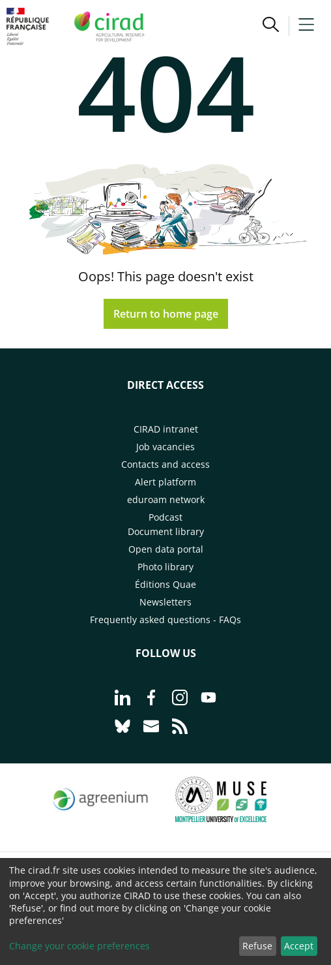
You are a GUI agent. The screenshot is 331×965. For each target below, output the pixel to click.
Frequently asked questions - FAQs (165, 619)
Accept (298, 946)
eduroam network (166, 499)
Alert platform (165, 482)
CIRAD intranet (166, 429)
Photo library (165, 566)
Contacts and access (165, 464)
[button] (271, 26)
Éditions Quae (165, 584)
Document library (166, 531)
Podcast (165, 517)
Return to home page (165, 314)
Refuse (257, 946)
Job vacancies (165, 446)
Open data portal (165, 549)
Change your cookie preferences (79, 946)
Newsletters (165, 602)
